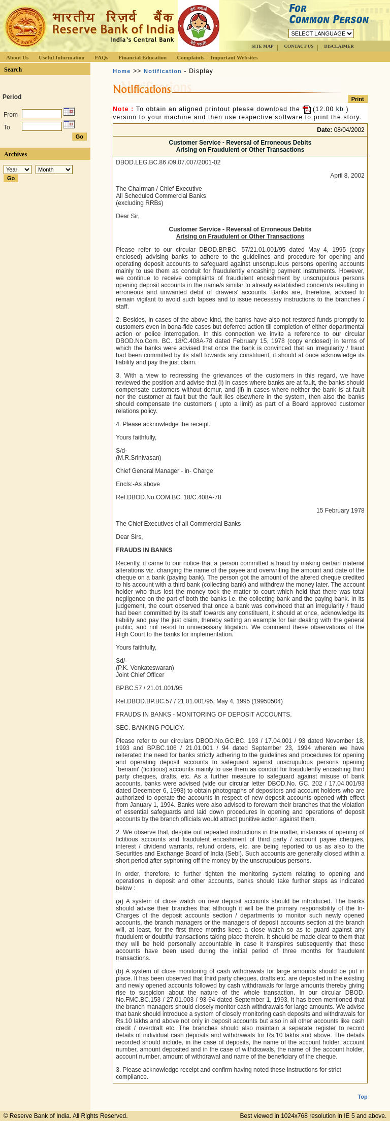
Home (122, 71)
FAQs (101, 57)
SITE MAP (262, 46)
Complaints (190, 57)
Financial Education (142, 57)
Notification (163, 71)
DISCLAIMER (339, 46)
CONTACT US (298, 46)
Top (362, 1088)
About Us (17, 57)
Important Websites (234, 57)
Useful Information (61, 57)
